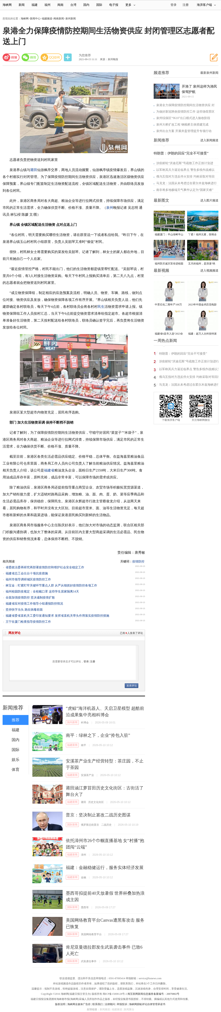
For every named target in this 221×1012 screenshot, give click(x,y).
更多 (130, 4)
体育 (15, 769)
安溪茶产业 (87, 775)
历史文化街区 (96, 802)
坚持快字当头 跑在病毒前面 (24, 609)
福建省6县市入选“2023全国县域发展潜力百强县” (169, 334)
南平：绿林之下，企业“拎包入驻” (98, 735)
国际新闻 (72, 824)
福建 (35, 4)
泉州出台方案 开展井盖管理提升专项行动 (184, 131)
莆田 (33, 170)
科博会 (85, 722)
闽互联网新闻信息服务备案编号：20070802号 (153, 993)
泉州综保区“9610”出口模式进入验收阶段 (183, 118)
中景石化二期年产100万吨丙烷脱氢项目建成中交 (169, 305)
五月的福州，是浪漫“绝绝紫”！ (201, 264)
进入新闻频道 (209, 140)
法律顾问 (110, 1004)
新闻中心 (35, 18)
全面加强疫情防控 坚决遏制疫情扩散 (30, 597)
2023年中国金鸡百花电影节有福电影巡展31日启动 (202, 305)
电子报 (113, 4)
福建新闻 (72, 744)
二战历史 (106, 824)
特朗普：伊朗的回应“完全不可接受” (181, 153)
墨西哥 (85, 907)
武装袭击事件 (88, 961)
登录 (86, 661)
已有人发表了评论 (131, 633)
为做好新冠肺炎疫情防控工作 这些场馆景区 (185, 111)
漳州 (83, 854)
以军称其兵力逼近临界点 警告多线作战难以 (185, 169)
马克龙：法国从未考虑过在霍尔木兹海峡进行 (186, 183)
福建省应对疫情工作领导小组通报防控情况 (34, 603)
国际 (99, 4)
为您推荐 (85, 55)
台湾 (73, 4)
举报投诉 (122, 1004)
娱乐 (15, 759)
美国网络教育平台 (91, 934)
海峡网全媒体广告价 (79, 1004)
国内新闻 (72, 722)
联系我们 (97, 1004)
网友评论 (14, 633)
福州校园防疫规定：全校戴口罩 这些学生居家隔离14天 (42, 591)
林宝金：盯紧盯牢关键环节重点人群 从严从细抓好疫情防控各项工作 (51, 585)
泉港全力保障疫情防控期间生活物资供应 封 (185, 105)
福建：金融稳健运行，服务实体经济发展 (105, 867)
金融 (83, 877)
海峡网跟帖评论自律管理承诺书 (147, 1004)
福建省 (49, 470)
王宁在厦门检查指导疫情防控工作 (28, 621)
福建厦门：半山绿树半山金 (169, 235)
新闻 (22, 4)
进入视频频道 (209, 270)
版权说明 (60, 1004)
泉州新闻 (70, 18)
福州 (47, 4)
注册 (186, 4)
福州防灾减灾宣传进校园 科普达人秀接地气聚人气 (169, 264)
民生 (101, 306)
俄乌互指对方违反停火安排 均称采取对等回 (185, 176)
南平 (83, 745)
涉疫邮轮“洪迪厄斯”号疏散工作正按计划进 (184, 163)
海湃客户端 (206, 4)
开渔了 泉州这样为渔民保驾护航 (199, 89)
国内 (86, 4)
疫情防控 (138, 561)
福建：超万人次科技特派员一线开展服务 (202, 334)
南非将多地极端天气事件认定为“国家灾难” (184, 190)
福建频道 (47, 18)
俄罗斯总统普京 (90, 824)
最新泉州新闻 (209, 72)
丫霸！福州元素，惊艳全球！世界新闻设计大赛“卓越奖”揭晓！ (202, 235)
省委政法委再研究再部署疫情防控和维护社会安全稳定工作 (45, 567)
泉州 (109, 207)
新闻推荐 (13, 707)
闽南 (60, 4)
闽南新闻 (59, 18)
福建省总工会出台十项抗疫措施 (27, 573)
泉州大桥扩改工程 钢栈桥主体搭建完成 (182, 124)
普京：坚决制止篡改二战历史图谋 (98, 814)
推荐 (15, 720)
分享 (68, 57)
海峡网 (7, 4)
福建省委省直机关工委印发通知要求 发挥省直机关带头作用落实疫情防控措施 (57, 615)
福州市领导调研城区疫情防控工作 (28, 579)
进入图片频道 (209, 200)
